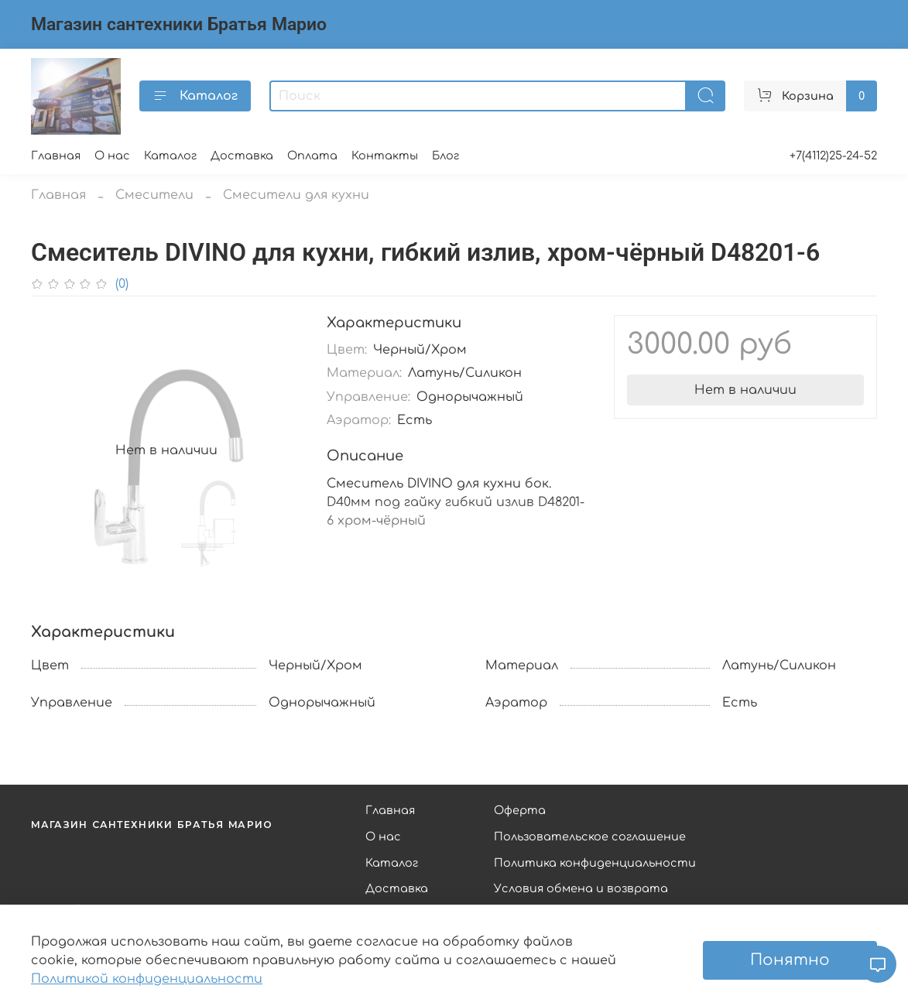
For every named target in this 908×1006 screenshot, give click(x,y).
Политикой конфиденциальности (146, 979)
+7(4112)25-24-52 (833, 155)
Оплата (312, 155)
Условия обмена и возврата (581, 888)
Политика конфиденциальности (595, 863)
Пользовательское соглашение (590, 836)
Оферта (520, 810)
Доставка (242, 155)
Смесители (154, 195)
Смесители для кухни (296, 195)
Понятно (790, 960)
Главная (56, 155)
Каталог (195, 96)
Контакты (384, 155)
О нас (112, 155)
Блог (445, 155)
